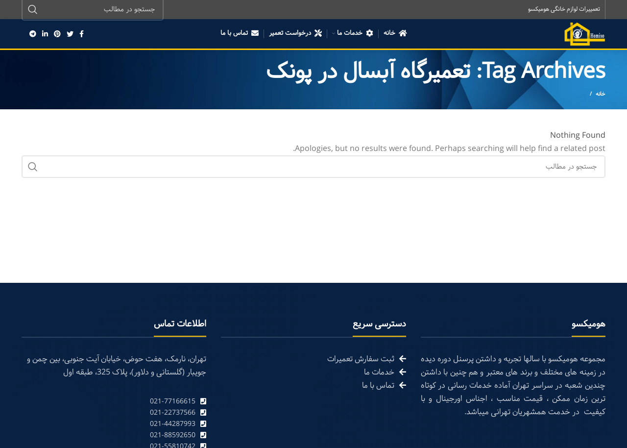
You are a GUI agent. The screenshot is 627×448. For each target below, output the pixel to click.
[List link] (114, 402)
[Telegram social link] (32, 34)
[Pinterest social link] (57, 34)
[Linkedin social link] (45, 34)
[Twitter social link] (70, 34)
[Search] (313, 167)
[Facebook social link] (81, 34)
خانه (600, 95)
